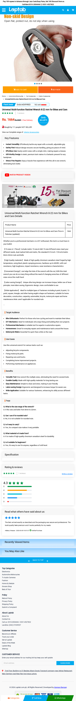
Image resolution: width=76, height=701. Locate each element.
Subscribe (65, 663)
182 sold (37, 105)
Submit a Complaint (9, 607)
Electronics (6, 572)
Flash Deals (8, 104)
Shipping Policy (7, 604)
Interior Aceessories (31, 132)
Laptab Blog (6, 646)
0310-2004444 (34, 4)
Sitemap (5, 649)
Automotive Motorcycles (11, 575)
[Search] (38, 663)
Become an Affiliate (9, 634)
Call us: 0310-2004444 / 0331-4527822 (16, 622)
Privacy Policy (7, 601)
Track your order (8, 637)
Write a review (67, 474)
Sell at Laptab (7, 640)
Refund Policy (7, 598)
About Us (5, 616)
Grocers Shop (7, 586)
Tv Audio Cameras (9, 578)
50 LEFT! (43, 120)
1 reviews (20, 113)
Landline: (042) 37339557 (11, 625)
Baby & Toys (6, 589)
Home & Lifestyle (8, 583)
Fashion (5, 580)
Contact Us (6, 619)
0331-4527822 (47, 4)
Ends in (20, 104)
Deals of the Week (8, 643)
